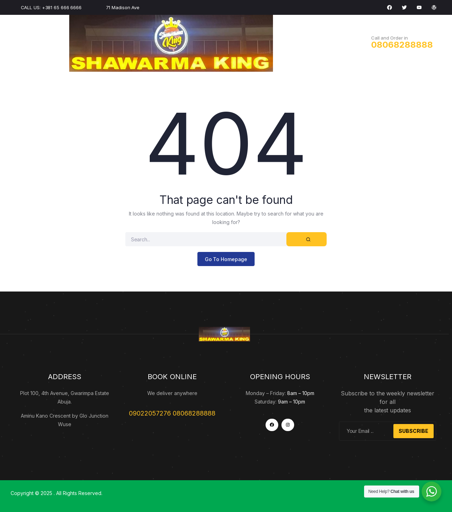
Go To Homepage (226, 259)
